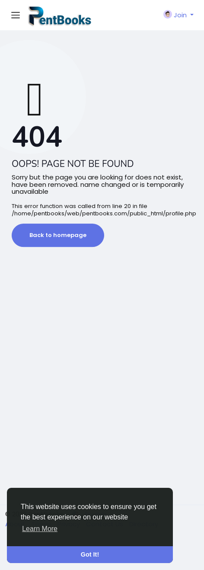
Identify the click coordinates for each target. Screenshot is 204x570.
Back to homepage (57, 235)
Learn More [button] (39, 528)
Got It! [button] (90, 554)
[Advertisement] (102, 387)
